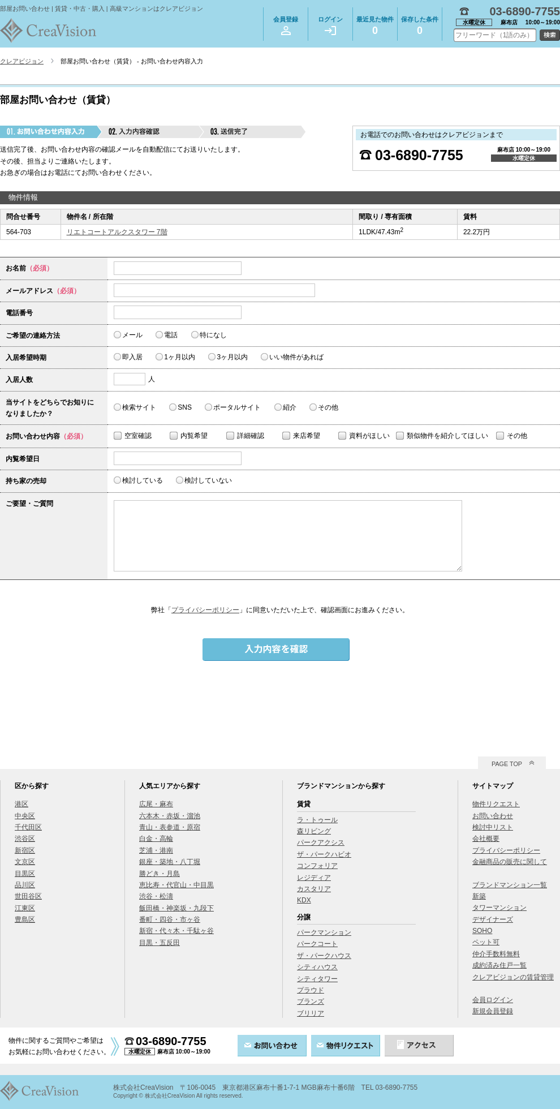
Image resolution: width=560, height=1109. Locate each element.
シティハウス (317, 967)
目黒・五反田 (159, 943)
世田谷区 (28, 896)
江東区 (25, 908)
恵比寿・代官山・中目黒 (176, 885)
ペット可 (485, 942)
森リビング (314, 831)
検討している (142, 480)
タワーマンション (499, 908)
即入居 (132, 357)
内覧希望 (194, 436)
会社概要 (485, 839)
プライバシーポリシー (205, 610)
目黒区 (25, 874)
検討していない (208, 480)
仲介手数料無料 (496, 954)
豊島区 (25, 919)
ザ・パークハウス (324, 956)
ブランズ (310, 1001)
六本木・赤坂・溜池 (169, 816)
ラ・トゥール (317, 820)
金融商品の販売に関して (509, 862)
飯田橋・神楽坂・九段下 (176, 908)
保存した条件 (419, 27)
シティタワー (317, 979)
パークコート (317, 944)
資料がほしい (369, 436)
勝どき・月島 (159, 874)
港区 (21, 804)
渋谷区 (25, 839)
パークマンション (324, 932)
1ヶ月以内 (179, 357)
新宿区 (25, 850)
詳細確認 (250, 436)
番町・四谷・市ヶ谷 (169, 919)
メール (132, 335)
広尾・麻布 (156, 804)
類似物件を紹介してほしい (447, 436)
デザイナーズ (492, 919)
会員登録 (285, 25)
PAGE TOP (507, 763)
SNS (185, 407)
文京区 (25, 862)
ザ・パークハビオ (324, 854)
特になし (213, 335)
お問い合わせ (492, 816)
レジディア (314, 878)
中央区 (25, 816)
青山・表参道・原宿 (169, 827)
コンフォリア (317, 866)
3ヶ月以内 (232, 357)
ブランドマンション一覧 (509, 885)
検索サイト (139, 407)
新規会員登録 (492, 1011)
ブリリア (310, 1013)
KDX (304, 900)
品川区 (25, 885)
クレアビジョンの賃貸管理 (513, 977)
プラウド (310, 990)
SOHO (482, 931)
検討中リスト (492, 827)
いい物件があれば (296, 357)
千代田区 (28, 827)
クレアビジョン (22, 61)
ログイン (330, 25)
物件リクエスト (496, 804)
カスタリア (314, 889)
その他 (328, 407)
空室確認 (138, 436)
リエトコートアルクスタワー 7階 (117, 232)
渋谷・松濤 (156, 896)
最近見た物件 (375, 27)
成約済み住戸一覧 (499, 965)
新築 (479, 896)
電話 (171, 335)
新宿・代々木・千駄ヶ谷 (176, 931)
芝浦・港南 (156, 850)
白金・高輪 (156, 839)
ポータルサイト (237, 407)
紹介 (289, 407)
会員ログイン (492, 1000)
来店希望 (306, 436)
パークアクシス (320, 842)
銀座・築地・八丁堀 (169, 862)
